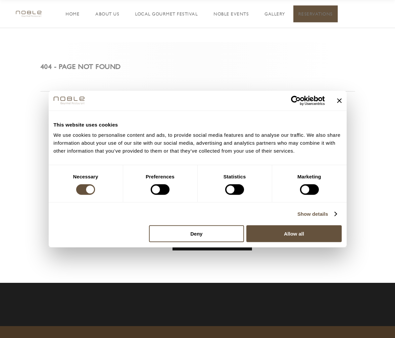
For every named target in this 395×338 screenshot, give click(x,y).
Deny (196, 234)
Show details (312, 213)
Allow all (294, 234)
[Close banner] (339, 100)
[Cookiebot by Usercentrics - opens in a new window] (296, 100)
